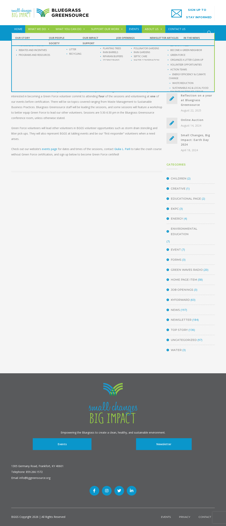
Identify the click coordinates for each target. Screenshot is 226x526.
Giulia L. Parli (122, 149)
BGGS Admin (53, 79)
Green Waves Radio (187, 270)
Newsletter (181, 320)
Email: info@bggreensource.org (30, 478)
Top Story (179, 330)
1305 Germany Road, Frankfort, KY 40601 (37, 466)
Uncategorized (184, 340)
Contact (204, 516)
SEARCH (209, 64)
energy (177, 218)
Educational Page (186, 198)
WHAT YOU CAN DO (70, 29)
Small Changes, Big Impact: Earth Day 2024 (195, 139)
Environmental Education (184, 231)
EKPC (175, 208)
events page (49, 149)
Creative (178, 188)
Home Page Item (184, 279)
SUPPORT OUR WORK (107, 29)
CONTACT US (176, 29)
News (175, 310)
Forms (176, 259)
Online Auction (192, 120)
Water (176, 350)
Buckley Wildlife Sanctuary (35, 37)
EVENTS (134, 29)
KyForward (180, 300)
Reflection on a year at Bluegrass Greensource (196, 100)
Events (62, 444)
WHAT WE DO (39, 29)
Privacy (184, 516)
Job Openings (182, 289)
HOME (18, 29)
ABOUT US (153, 29)
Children (178, 178)
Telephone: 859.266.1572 (27, 472)
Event (176, 249)
